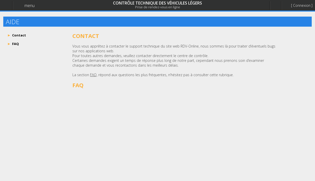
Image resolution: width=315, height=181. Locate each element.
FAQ (93, 74)
